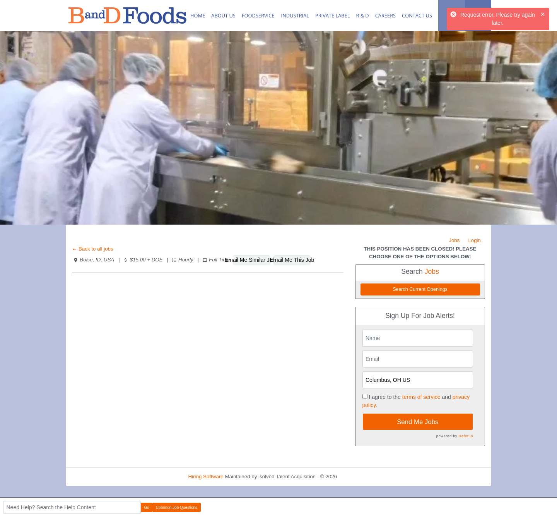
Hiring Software (206, 476)
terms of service (421, 397)
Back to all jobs (92, 249)
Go (146, 507)
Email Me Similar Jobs (251, 260)
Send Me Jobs (417, 422)
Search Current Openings (420, 289)
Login (474, 240)
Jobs (454, 240)
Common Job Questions (176, 507)
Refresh (360, 476)
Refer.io (466, 436)
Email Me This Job (292, 260)
